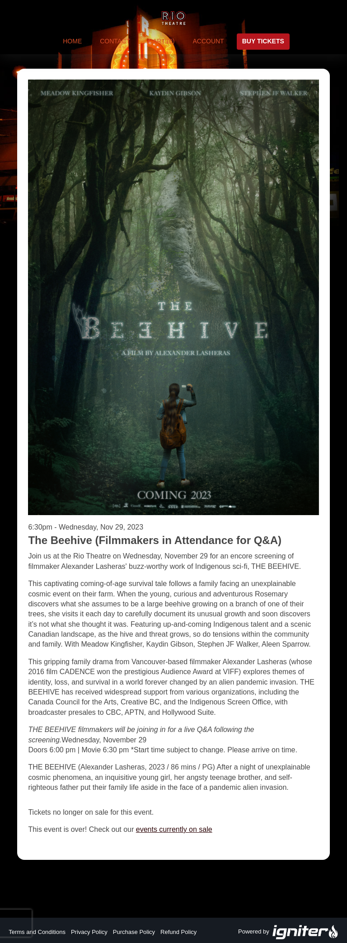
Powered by (288, 932)
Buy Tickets (263, 41)
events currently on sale (174, 829)
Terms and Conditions (37, 932)
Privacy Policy (89, 932)
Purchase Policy (134, 932)
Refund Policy (178, 932)
